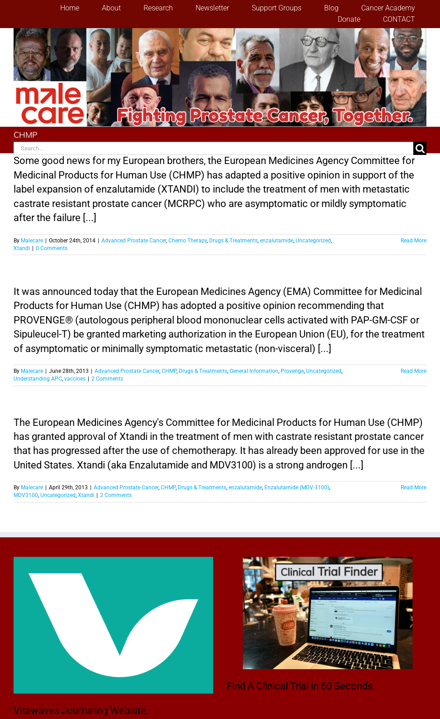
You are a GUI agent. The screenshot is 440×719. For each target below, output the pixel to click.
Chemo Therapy (187, 240)
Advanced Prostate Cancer (133, 240)
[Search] (419, 148)
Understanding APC (38, 379)
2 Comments (107, 379)
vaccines (75, 379)
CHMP (169, 371)
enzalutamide (276, 240)
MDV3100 (26, 495)
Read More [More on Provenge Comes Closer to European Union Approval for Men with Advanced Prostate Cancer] (413, 371)
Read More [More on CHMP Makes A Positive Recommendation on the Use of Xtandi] (413, 487)
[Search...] (213, 148)
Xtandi (22, 248)
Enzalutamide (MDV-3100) (296, 487)
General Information (254, 371)
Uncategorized (313, 240)
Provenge (292, 371)
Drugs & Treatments (233, 240)
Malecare (32, 240)
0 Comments (51, 248)
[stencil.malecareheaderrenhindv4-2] (220, 33)
